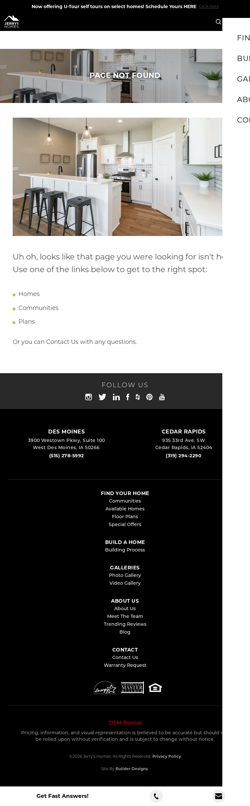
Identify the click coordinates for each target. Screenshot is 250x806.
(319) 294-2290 (183, 456)
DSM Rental (125, 723)
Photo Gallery (125, 575)
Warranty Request (125, 665)
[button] (219, 22)
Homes (29, 294)
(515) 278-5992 (66, 456)
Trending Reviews (125, 624)
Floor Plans (125, 517)
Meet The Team (125, 616)
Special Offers (125, 524)
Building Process (125, 550)
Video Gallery (125, 583)
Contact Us (62, 342)
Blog (125, 632)
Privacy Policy (166, 756)
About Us (125, 609)
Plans (27, 322)
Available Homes (125, 509)
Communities (39, 308)
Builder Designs (132, 768)
